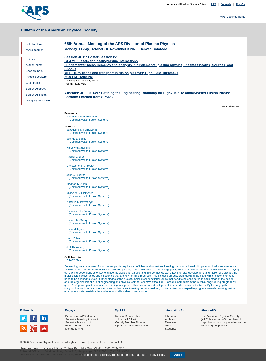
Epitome (31, 59)
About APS (208, 310)
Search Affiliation (36, 94)
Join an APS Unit (125, 319)
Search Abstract (36, 88)
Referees (170, 322)
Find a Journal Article (78, 325)
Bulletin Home (34, 44)
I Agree (177, 354)
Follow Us (26, 310)
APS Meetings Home (232, 16)
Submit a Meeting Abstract (81, 319)
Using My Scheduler (38, 100)
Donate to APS (74, 328)
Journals (226, 4)
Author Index (34, 64)
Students (170, 328)
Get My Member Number (130, 322)
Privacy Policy (156, 354)
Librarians (171, 316)
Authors (170, 319)
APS (213, 4)
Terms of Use (98, 342)
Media (169, 325)
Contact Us (116, 342)
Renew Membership (127, 316)
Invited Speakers (36, 76)
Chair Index (33, 82)
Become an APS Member (81, 316)
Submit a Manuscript (78, 322)
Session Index (34, 70)
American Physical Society (46, 342)
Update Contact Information (132, 325)
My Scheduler (34, 49)
